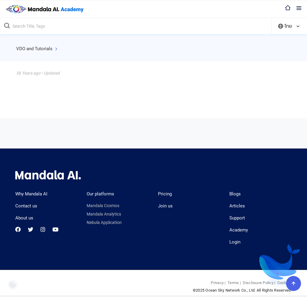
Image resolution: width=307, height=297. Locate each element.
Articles (237, 206)
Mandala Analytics (104, 214)
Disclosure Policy (258, 282)
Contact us (26, 206)
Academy (238, 230)
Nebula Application (104, 222)
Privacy (217, 282)
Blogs (235, 194)
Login (234, 242)
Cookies (284, 282)
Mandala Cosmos (103, 205)
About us (24, 218)
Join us (165, 206)
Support (237, 218)
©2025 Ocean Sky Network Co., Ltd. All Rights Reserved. (242, 290)
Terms (233, 282)
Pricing (165, 194)
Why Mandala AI (31, 194)
